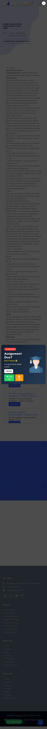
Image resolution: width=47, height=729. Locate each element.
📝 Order (19, 378)
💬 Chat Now (9, 378)
